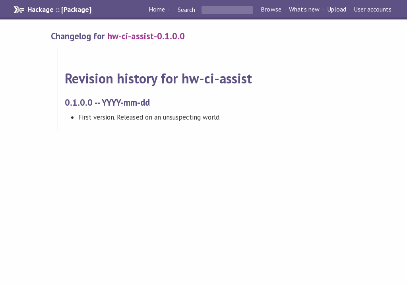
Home (157, 10)
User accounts (372, 10)
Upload (336, 10)
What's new (304, 10)
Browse (271, 10)
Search (186, 10)
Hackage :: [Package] (59, 9)
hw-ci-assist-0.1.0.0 (145, 36)
